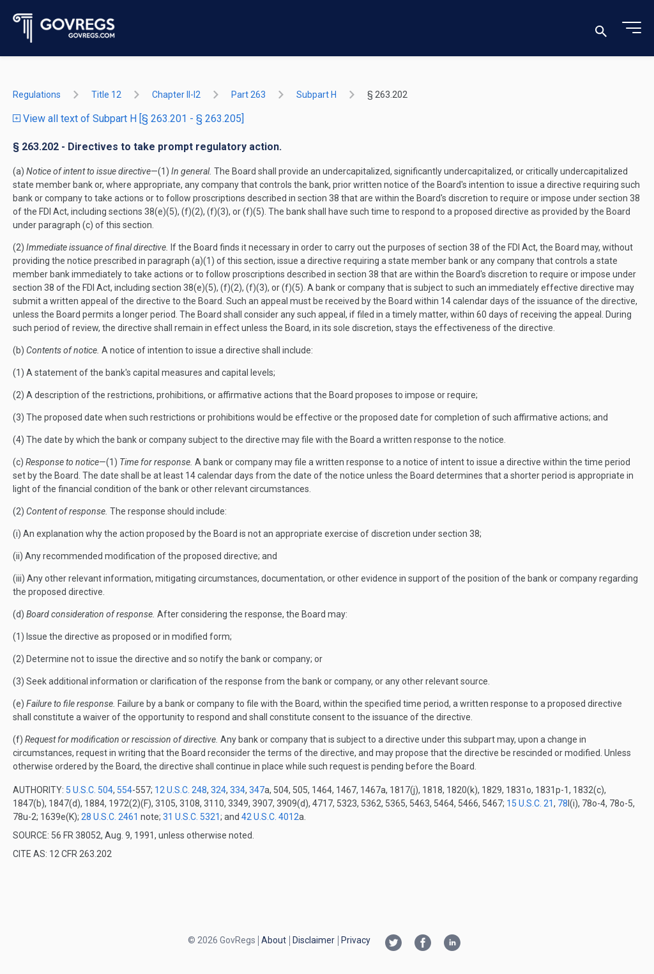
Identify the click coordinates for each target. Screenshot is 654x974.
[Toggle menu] (631, 28)
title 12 (106, 94)
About (273, 940)
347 (256, 790)
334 (237, 790)
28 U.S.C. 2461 (110, 817)
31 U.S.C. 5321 (191, 817)
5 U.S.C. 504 (89, 790)
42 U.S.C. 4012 (270, 817)
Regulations (37, 94)
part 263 (248, 94)
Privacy (355, 940)
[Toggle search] (601, 28)
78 (563, 803)
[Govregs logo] (64, 28)
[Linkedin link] (452, 944)
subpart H (316, 94)
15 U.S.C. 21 (530, 803)
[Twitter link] (393, 944)
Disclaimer (314, 940)
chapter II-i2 (176, 94)
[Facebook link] (422, 944)
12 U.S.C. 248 (181, 790)
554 (124, 790)
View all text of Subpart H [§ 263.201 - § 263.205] (128, 118)
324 (218, 790)
